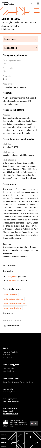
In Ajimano (12, 276)
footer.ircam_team (10, 392)
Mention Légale (9, 411)
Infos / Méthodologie (11, 408)
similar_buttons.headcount (12, 308)
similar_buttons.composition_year (15, 304)
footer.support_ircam (11, 399)
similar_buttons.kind (10, 294)
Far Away (12, 280)
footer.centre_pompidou (12, 401)
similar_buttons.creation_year (13, 299)
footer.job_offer (9, 389)
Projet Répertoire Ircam (12, 414)
